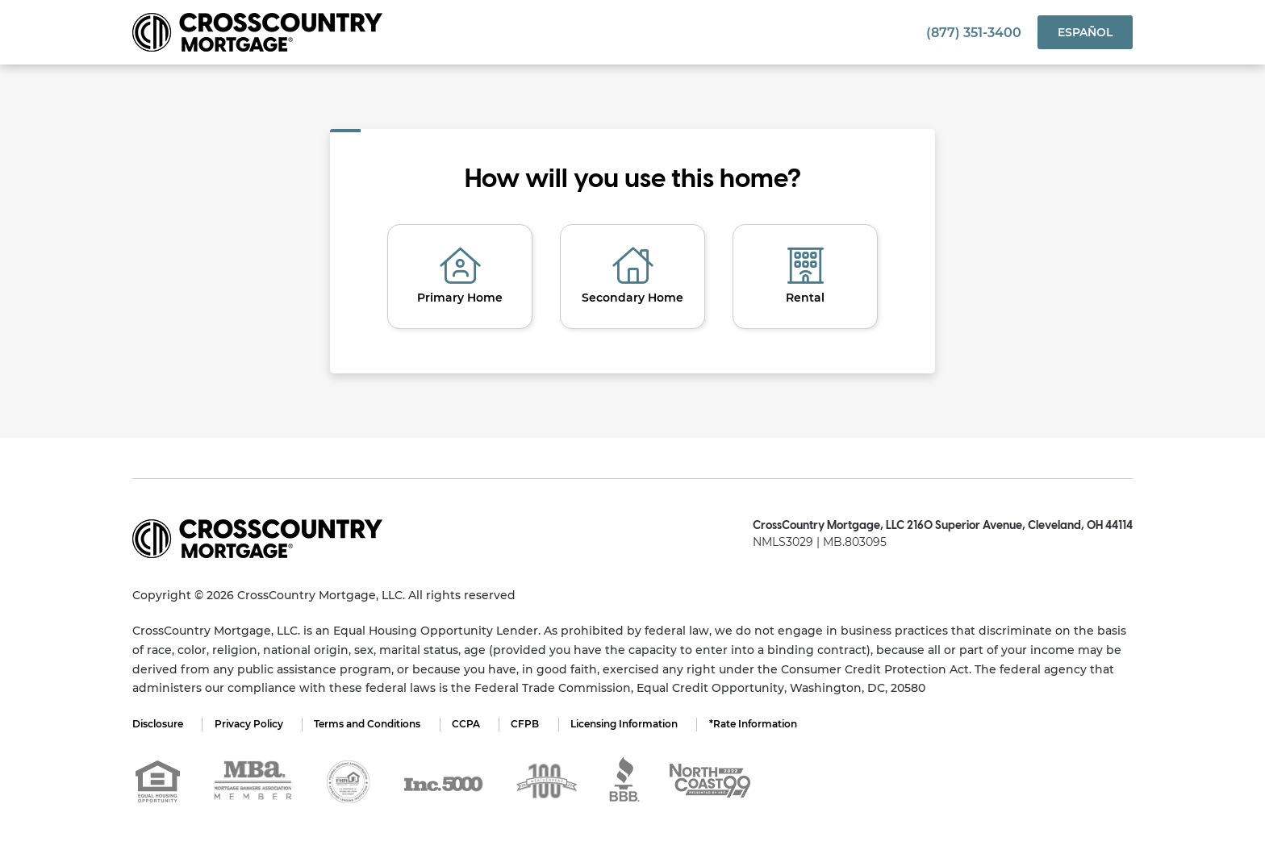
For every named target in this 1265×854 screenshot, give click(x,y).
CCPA (469, 724)
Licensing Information (629, 724)
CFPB (530, 724)
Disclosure (157, 724)
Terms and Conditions (369, 724)
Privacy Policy (249, 724)
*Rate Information (760, 724)
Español (1085, 32)
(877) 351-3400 (973, 32)
